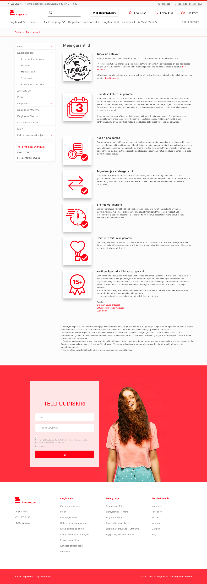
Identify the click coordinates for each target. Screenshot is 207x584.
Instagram (157, 506)
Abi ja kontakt (190, 21)
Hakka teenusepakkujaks (31, 135)
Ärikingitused (24, 90)
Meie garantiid (28, 72)
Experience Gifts (114, 506)
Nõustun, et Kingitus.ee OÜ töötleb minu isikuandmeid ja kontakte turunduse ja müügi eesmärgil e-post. (61, 441)
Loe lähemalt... (112, 78)
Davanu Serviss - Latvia (118, 523)
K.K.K (20, 128)
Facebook (157, 511)
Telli (64, 454)
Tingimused (26, 78)
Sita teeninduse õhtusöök (108, 305)
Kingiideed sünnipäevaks (83, 22)
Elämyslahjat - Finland (117, 511)
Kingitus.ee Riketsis (27, 116)
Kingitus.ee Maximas (28, 109)
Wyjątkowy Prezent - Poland (120, 534)
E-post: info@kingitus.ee (28, 158)
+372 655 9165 (22, 517)
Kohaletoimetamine (27, 122)
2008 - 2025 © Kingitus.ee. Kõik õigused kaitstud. (166, 576)
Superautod (102, 311)
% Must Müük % (147, 22)
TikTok (155, 517)
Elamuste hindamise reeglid (74, 534)
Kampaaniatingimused (71, 545)
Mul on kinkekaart (104, 12)
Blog (154, 534)
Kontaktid (22, 97)
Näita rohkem (40, 446)
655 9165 (13, 4)
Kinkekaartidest (25, 52)
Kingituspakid (110, 22)
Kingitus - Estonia (115, 517)
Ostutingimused (68, 517)
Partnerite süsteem (70, 506)
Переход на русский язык (188, 4)
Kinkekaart (128, 22)
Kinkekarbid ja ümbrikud (32, 84)
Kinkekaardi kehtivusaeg (32, 59)
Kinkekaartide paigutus (72, 528)
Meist (20, 46)
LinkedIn (156, 528)
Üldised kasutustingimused (74, 523)
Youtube (156, 523)
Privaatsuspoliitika (69, 540)
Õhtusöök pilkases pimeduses (110, 308)
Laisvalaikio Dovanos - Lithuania (122, 528)
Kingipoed (164, 4)
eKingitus (25, 65)
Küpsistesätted (43, 576)
